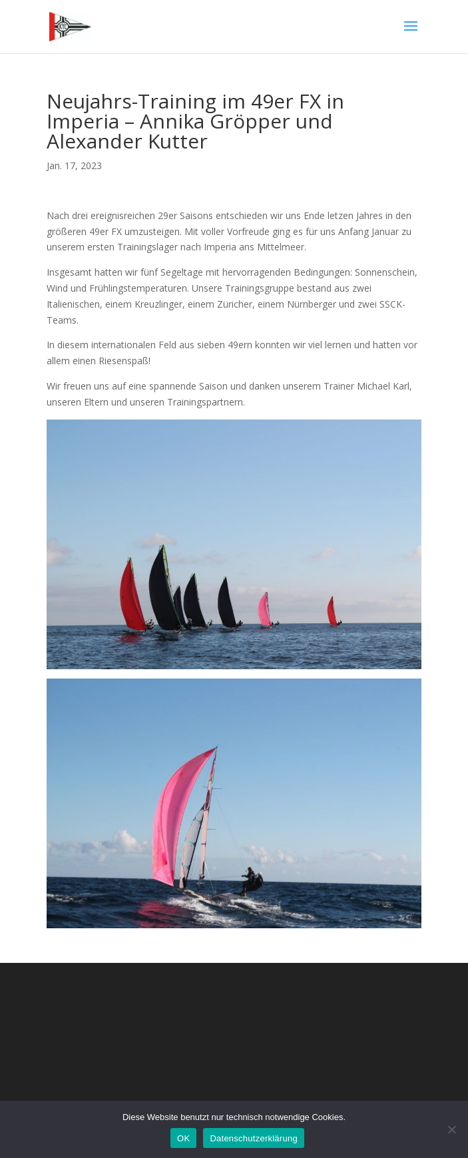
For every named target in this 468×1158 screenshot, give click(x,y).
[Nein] (451, 1129)
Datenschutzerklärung (253, 1138)
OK (183, 1138)
